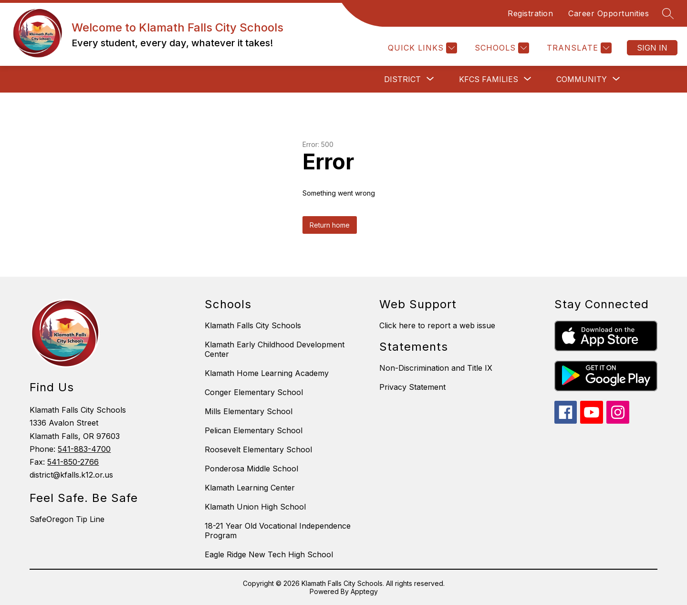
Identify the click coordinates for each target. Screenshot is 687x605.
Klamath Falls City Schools (253, 325)
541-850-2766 (73, 462)
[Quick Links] (421, 48)
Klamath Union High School (255, 506)
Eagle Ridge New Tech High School (269, 554)
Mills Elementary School (248, 411)
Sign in (652, 47)
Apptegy (364, 591)
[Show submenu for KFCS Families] (488, 79)
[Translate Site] (578, 48)
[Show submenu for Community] (581, 79)
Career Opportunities (608, 13)
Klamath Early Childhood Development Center (274, 349)
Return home (330, 225)
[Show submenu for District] (402, 79)
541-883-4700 (84, 449)
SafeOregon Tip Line (67, 519)
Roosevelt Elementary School (258, 449)
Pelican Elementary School (253, 430)
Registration (530, 13)
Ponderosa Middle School (251, 468)
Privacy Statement (412, 387)
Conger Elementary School (254, 392)
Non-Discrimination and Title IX (435, 368)
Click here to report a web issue (437, 325)
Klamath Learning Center (250, 487)
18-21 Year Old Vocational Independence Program (278, 530)
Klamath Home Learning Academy (267, 373)
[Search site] (668, 13)
